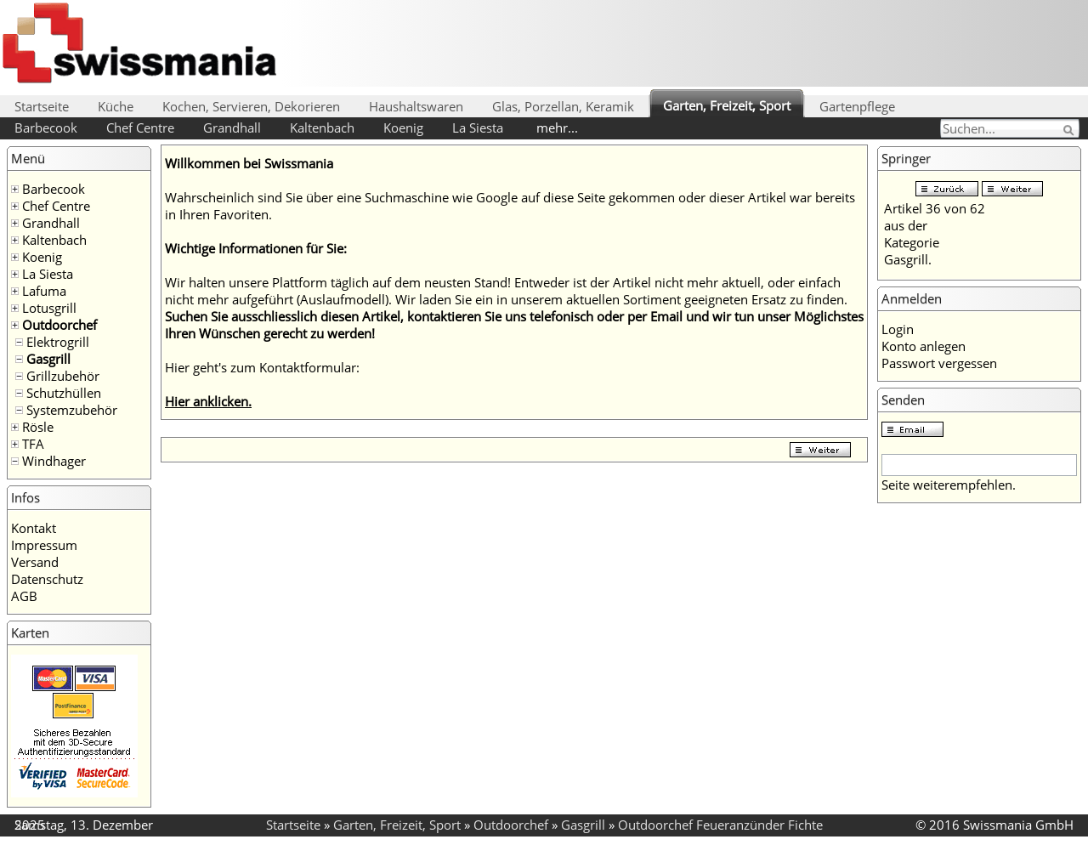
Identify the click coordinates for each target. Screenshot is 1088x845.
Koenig (403, 127)
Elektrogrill (57, 341)
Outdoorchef (59, 324)
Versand (35, 561)
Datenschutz (47, 578)
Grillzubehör (62, 375)
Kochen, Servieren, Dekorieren (251, 106)
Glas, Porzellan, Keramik (563, 106)
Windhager (54, 460)
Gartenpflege (857, 106)
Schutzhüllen (63, 392)
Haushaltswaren (416, 106)
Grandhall (232, 127)
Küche (115, 106)
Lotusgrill (49, 307)
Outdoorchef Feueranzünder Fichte (720, 824)
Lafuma (44, 290)
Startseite (41, 106)
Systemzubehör (71, 409)
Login (897, 328)
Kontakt (33, 527)
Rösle (38, 426)
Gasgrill (48, 358)
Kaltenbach (322, 127)
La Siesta (477, 127)
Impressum (44, 544)
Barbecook (45, 127)
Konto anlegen (923, 345)
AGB (24, 595)
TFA (33, 443)
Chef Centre (140, 127)
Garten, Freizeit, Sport (726, 105)
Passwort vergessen (939, 362)
